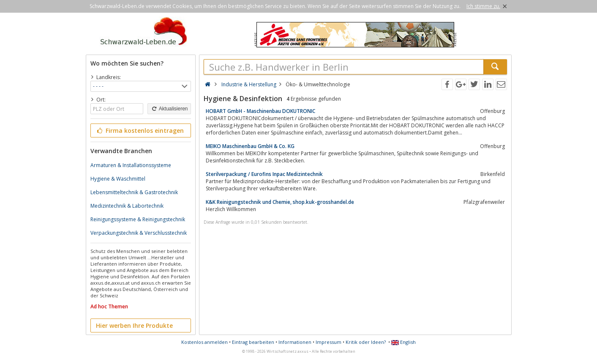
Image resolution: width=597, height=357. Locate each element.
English (403, 342)
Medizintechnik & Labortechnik (127, 205)
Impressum (328, 342)
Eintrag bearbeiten (253, 342)
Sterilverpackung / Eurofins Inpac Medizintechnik (264, 174)
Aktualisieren (169, 109)
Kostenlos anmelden (204, 342)
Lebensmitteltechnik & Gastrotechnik (134, 192)
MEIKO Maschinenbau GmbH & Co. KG (250, 146)
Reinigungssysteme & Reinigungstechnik (137, 219)
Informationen (294, 342)
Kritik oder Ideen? (366, 342)
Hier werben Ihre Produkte (134, 325)
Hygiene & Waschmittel (117, 178)
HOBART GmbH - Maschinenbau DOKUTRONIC (260, 111)
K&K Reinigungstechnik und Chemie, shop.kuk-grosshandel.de (280, 202)
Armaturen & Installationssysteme (130, 165)
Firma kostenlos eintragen (140, 130)
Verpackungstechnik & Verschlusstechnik (138, 232)
